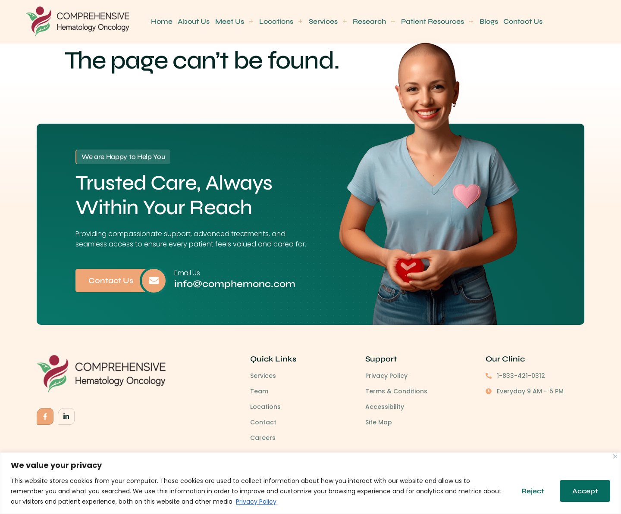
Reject (531, 491)
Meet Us (234, 21)
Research (373, 21)
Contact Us (522, 21)
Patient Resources (436, 21)
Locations (281, 21)
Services (327, 21)
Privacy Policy (276, 501)
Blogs (487, 21)
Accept (584, 491)
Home (161, 21)
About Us (194, 21)
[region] (310, 483)
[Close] (615, 456)
